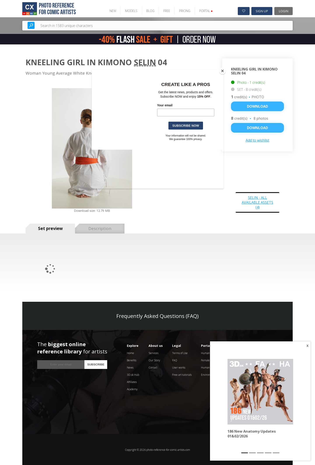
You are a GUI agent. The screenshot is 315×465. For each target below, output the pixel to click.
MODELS (130, 10)
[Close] (222, 71)
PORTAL (204, 10)
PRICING (183, 10)
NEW (111, 10)
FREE (165, 10)
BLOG (149, 10)
